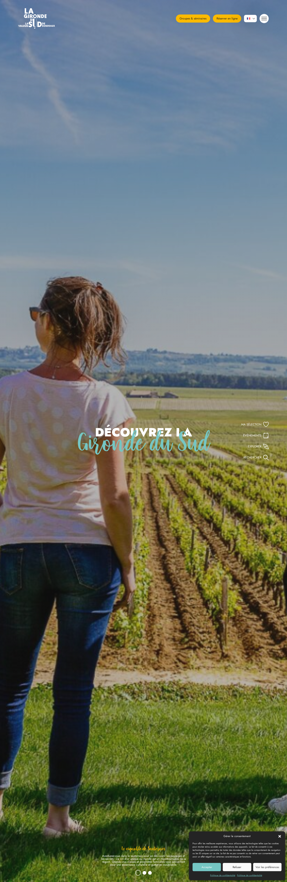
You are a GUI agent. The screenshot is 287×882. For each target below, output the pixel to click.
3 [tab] (150, 873)
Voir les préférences (267, 867)
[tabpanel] (143, 857)
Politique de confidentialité (222, 875)
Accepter (207, 867)
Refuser (237, 867)
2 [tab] (144, 873)
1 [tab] (138, 873)
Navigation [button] (263, 18)
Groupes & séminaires (193, 18)
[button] (280, 836)
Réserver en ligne (227, 18)
